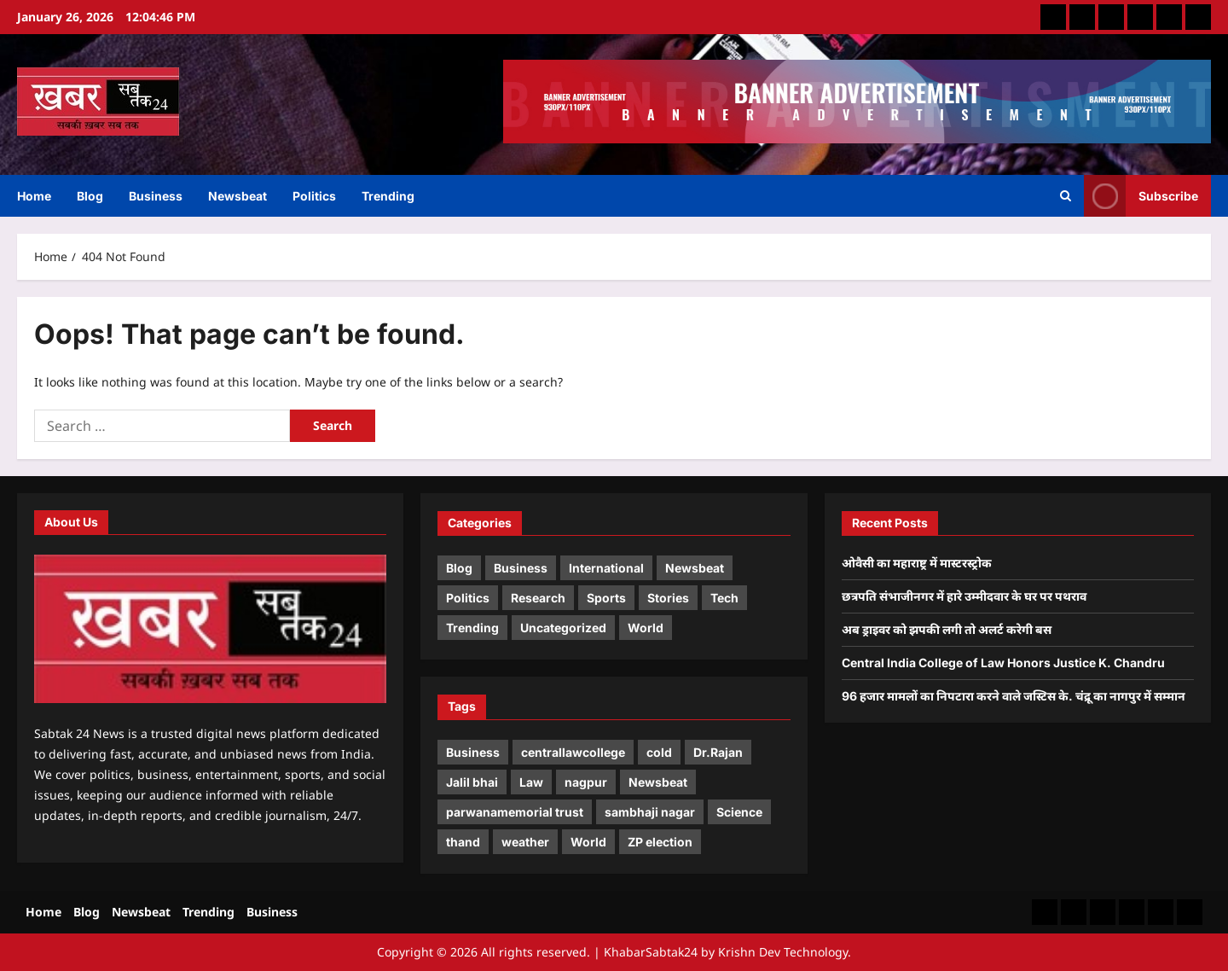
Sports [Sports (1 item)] (606, 597)
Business (155, 196)
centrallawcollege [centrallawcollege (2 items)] (573, 752)
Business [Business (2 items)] (520, 568)
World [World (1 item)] (645, 627)
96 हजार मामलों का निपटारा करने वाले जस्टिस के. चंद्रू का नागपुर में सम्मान (1013, 696)
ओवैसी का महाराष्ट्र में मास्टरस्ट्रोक (917, 562)
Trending (388, 196)
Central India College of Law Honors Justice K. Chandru (1003, 662)
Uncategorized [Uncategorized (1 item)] (563, 627)
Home (34, 196)
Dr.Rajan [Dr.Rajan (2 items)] (718, 752)
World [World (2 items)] (588, 841)
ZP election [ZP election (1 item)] (660, 841)
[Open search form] (1065, 196)
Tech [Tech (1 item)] (724, 597)
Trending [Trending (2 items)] (472, 627)
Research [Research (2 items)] (538, 597)
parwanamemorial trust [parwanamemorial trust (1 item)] (514, 812)
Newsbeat (237, 196)
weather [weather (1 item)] (525, 841)
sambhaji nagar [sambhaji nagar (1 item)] (650, 812)
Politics (314, 196)
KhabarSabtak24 (651, 952)
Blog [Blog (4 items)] (459, 568)
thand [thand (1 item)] (463, 841)
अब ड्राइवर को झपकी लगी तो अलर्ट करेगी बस (946, 629)
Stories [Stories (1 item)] (668, 597)
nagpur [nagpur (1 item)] (586, 782)
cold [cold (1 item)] (659, 752)
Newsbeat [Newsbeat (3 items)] (657, 782)
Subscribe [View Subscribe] (1141, 196)
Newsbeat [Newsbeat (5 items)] (694, 568)
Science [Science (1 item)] (739, 812)
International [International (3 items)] (606, 568)
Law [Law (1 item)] (531, 782)
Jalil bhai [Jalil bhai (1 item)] (472, 782)
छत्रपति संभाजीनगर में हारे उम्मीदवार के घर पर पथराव (964, 596)
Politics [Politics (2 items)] (467, 597)
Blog (90, 196)
